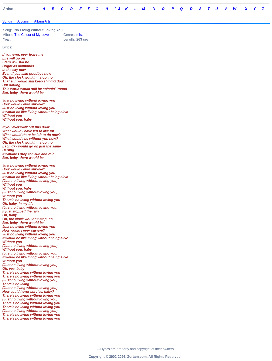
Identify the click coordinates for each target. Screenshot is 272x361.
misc (80, 35)
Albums (23, 21)
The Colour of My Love (31, 35)
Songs (7, 21)
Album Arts (42, 21)
